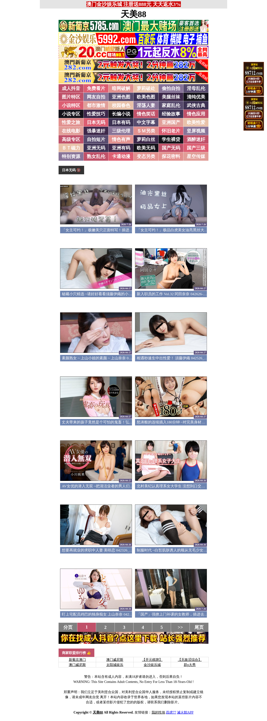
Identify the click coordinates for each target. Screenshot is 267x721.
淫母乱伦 (196, 88)
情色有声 (121, 139)
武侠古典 (196, 105)
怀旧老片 (171, 130)
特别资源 (71, 156)
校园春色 (121, 105)
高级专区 (71, 139)
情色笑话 (146, 113)
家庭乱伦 (171, 105)
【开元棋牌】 (152, 659)
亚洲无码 (96, 147)
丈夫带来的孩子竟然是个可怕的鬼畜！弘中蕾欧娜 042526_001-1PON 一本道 (124, 422)
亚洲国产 (171, 122)
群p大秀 (190, 665)
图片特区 (71, 96)
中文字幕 (146, 122)
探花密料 (171, 156)
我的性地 (158, 712)
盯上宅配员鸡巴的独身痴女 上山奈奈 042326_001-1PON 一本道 (113, 614)
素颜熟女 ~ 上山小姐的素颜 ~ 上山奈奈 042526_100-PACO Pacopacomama (121, 358)
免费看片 (96, 88)
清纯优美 (196, 96)
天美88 (133, 14)
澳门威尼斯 (114, 659)
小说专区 (71, 113)
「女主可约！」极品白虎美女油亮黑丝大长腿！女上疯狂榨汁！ (189, 230)
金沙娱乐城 (152, 665)
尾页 (199, 627)
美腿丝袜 (171, 96)
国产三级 (196, 147)
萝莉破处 (146, 88)
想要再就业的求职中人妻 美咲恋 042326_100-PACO (104, 550)
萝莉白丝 (146, 139)
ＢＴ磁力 (71, 147)
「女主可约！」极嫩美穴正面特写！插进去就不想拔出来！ (110, 230)
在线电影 (71, 130)
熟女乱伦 (96, 156)
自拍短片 (96, 139)
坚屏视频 (196, 130)
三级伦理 (121, 130)
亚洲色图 (121, 96)
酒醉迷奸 (196, 139)
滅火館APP (185, 712)
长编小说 (121, 113)
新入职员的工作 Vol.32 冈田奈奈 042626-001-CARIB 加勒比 (185, 294)
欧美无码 (146, 147)
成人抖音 (71, 88)
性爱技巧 (96, 113)
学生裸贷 (171, 139)
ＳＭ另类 (146, 130)
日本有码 (121, 122)
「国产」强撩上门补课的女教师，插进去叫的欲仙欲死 (182, 614)
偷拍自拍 (171, 88)
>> (180, 627)
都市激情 (96, 105)
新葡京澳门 (77, 659)
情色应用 (196, 113)
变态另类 (146, 156)
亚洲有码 (121, 147)
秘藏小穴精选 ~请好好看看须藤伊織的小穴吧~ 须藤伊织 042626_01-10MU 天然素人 (130, 294)
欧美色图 (146, 96)
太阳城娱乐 (114, 665)
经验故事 (171, 113)
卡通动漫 (121, 156)
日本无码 (96, 122)
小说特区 (71, 105)
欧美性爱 (196, 122)
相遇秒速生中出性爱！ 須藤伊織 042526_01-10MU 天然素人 (186, 358)
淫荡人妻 (146, 105)
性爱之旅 (71, 122)
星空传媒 (196, 156)
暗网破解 (121, 88)
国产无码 (171, 147)
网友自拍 (96, 96)
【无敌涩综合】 (190, 659)
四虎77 (171, 712)
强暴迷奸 (96, 130)
